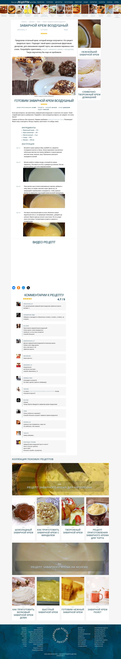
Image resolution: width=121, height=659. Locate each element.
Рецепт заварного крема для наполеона (59, 487)
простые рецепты (99, 632)
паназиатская (82, 640)
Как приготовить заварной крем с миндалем (48, 533)
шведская (81, 636)
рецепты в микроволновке (38, 629)
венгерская (81, 638)
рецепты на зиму (38, 648)
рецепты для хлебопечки (36, 632)
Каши (86, 2)
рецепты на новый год (36, 638)
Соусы (109, 2)
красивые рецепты (99, 630)
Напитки (93, 2)
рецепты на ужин (99, 642)
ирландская (81, 630)
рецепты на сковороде (36, 636)
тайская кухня (98, 646)
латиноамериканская (84, 634)
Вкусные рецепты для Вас (23, 2)
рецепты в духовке (37, 650)
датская (80, 628)
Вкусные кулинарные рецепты (60, 635)
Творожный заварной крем (73, 531)
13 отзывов (44, 29)
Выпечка (40, 2)
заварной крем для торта (56, 119)
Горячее (49, 2)
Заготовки (68, 2)
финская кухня (98, 644)
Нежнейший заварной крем (89, 53)
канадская (81, 632)
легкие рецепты (99, 638)
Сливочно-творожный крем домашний (89, 95)
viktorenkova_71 (22, 29)
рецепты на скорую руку (36, 642)
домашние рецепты (100, 636)
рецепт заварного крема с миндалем (57, 49)
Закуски (78, 2)
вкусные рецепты (99, 634)
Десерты (58, 2)
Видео (66, 29)
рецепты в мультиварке (36, 640)
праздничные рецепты (100, 640)
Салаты (102, 2)
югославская (82, 642)
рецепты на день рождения (38, 645)
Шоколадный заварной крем (23, 531)
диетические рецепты (36, 634)
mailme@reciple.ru (60, 655)
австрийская (81, 644)
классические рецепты (101, 628)
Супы (116, 2)
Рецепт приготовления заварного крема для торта (97, 534)
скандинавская (82, 646)
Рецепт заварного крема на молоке (59, 567)
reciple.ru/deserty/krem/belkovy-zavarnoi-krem (42, 391)
